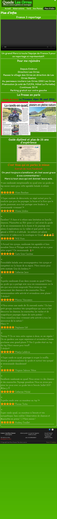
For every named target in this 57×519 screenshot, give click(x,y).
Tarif (29, 8)
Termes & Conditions (51, 442)
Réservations (18, 8)
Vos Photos (37, 8)
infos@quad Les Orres (6, 439)
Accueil (8, 8)
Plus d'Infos (49, 8)
